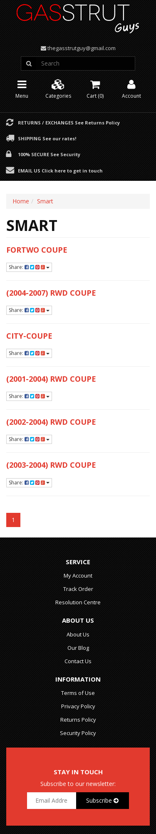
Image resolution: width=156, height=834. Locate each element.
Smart (45, 201)
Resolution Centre (78, 602)
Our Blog (78, 647)
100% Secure (49, 154)
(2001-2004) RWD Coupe (51, 379)
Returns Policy (78, 719)
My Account (78, 575)
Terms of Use (78, 693)
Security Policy (78, 733)
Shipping (47, 138)
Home (20, 201)
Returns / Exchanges (69, 122)
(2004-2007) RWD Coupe (51, 293)
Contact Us (78, 661)
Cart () (95, 88)
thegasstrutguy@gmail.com (81, 48)
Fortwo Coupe (36, 250)
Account (131, 88)
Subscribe (102, 800)
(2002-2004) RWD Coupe (51, 422)
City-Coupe (29, 336)
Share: (29, 267)
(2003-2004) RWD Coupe (51, 465)
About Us (78, 634)
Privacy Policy (78, 706)
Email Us (60, 170)
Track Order (78, 589)
